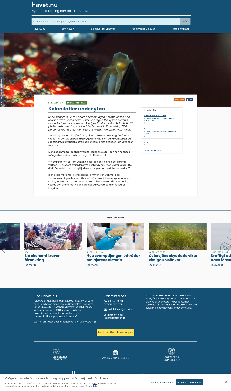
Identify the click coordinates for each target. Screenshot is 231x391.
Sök (185, 21)
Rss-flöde (179, 100)
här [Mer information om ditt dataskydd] (95, 387)
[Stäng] (226, 383)
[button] (228, 250)
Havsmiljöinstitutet (44, 313)
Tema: (76, 103)
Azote (61, 316)
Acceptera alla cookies (189, 383)
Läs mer (71, 316)
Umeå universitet (43, 307)
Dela (189, 100)
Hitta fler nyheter (152, 150)
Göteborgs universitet (66, 307)
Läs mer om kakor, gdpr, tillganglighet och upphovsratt (65, 321)
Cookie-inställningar (162, 383)
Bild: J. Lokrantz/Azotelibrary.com (2, 91)
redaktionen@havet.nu (118, 309)
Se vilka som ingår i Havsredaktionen (114, 316)
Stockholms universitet (80, 304)
